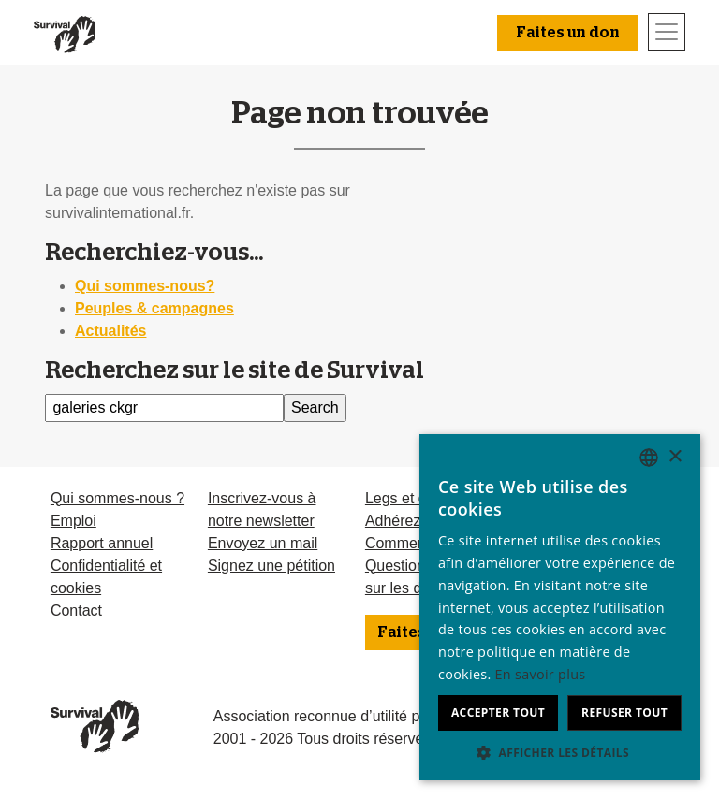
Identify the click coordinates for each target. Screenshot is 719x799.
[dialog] (559, 607)
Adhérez (393, 521)
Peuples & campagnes (154, 308)
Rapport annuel (102, 543)
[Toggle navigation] (666, 32)
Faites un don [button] (568, 32)
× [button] (675, 457)
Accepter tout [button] (498, 712)
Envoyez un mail (262, 543)
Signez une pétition (271, 566)
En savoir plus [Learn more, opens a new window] (540, 674)
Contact (76, 610)
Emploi (73, 521)
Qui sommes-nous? (144, 286)
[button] (560, 752)
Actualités (110, 331)
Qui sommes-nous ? (117, 498)
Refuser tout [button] (624, 712)
